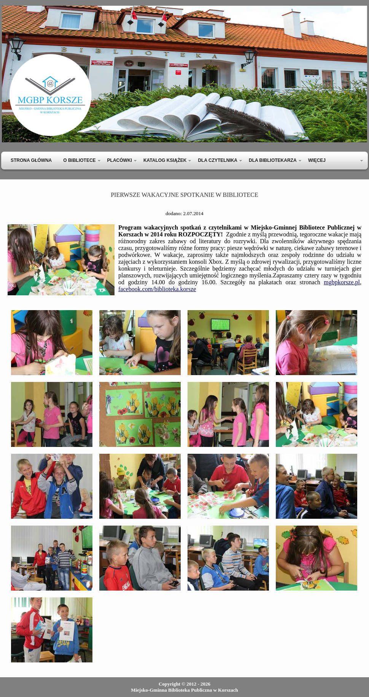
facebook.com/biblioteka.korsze (157, 289)
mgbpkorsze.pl (342, 282)
